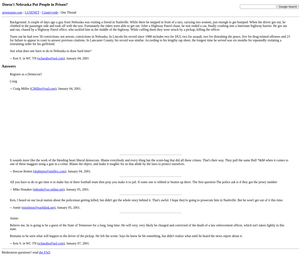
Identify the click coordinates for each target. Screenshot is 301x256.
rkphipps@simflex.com (49, 171)
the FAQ (44, 252)
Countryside (50, 12)
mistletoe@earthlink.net (38, 207)
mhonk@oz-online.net (48, 189)
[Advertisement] (150, 122)
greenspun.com (12, 12)
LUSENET (32, 12)
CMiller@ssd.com (43, 88)
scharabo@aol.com (51, 58)
